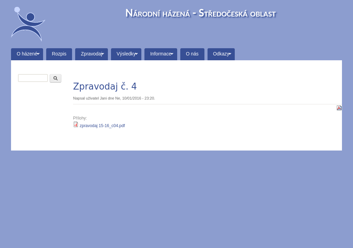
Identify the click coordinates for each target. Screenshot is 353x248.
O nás (192, 53)
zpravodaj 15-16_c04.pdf (102, 125)
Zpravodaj (89, 55)
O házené (25, 55)
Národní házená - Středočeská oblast (200, 13)
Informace (158, 55)
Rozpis (59, 53)
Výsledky (124, 55)
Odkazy (220, 55)
